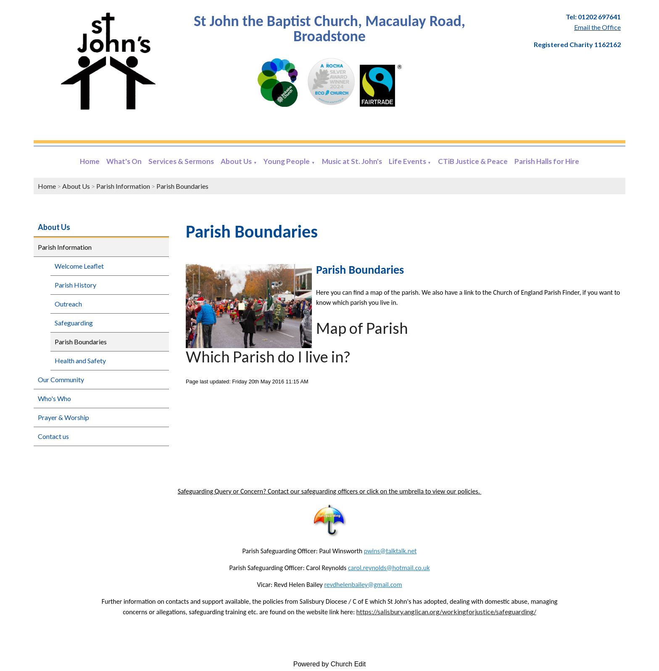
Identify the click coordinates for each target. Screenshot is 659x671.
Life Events (407, 161)
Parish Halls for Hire (546, 161)
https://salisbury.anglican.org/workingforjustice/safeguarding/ (446, 612)
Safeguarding (74, 323)
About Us (236, 161)
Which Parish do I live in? (268, 356)
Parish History (75, 285)
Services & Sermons (181, 161)
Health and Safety (80, 361)
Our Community (61, 379)
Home (90, 161)
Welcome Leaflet (79, 266)
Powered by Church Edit (329, 664)
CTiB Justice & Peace (473, 161)
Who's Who (54, 398)
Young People (287, 161)
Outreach (68, 304)
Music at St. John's (352, 161)
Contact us (53, 436)
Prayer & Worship (63, 417)
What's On (124, 161)
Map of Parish (362, 328)
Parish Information (123, 186)
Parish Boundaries (182, 186)
